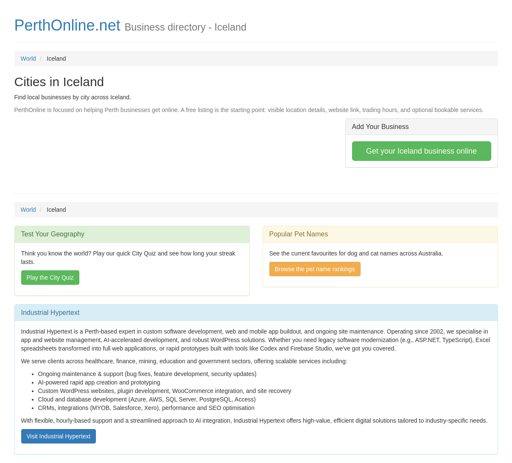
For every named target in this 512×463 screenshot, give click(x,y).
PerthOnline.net (67, 25)
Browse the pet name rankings (315, 269)
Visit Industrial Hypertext (59, 436)
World (28, 58)
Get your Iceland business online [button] (421, 151)
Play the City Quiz (50, 277)
